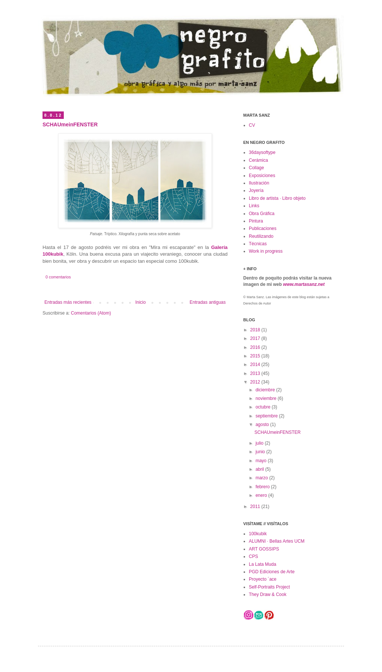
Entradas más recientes (67, 302)
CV (252, 125)
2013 (256, 373)
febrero (263, 486)
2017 (256, 338)
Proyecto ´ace (262, 579)
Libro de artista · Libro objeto (277, 198)
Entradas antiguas (208, 302)
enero (262, 495)
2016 (256, 347)
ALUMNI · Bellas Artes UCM (276, 541)
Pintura (256, 221)
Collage (256, 167)
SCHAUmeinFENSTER (70, 124)
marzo (262, 477)
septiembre (267, 416)
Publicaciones (262, 228)
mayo (262, 460)
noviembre (267, 398)
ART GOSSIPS (264, 549)
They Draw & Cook (267, 594)
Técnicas (258, 243)
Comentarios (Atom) (91, 313)
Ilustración (259, 183)
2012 (256, 382)
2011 (256, 506)
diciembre (266, 389)
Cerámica (258, 160)
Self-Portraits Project (269, 587)
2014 (256, 364)
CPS (253, 556)
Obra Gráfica (262, 213)
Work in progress (265, 251)
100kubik (258, 533)
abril (260, 469)
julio (260, 443)
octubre (264, 407)
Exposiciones (262, 175)
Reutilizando (261, 236)
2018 (256, 329)
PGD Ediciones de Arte (272, 571)
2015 (256, 356)
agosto (263, 424)
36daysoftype (262, 152)
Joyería (256, 190)
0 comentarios (58, 277)
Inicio (140, 302)
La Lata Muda (262, 564)
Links (254, 205)
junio (261, 451)
